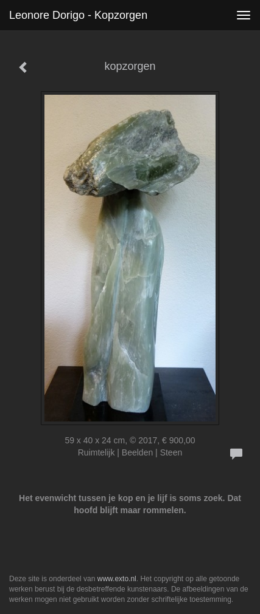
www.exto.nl (116, 579)
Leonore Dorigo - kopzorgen (78, 15)
